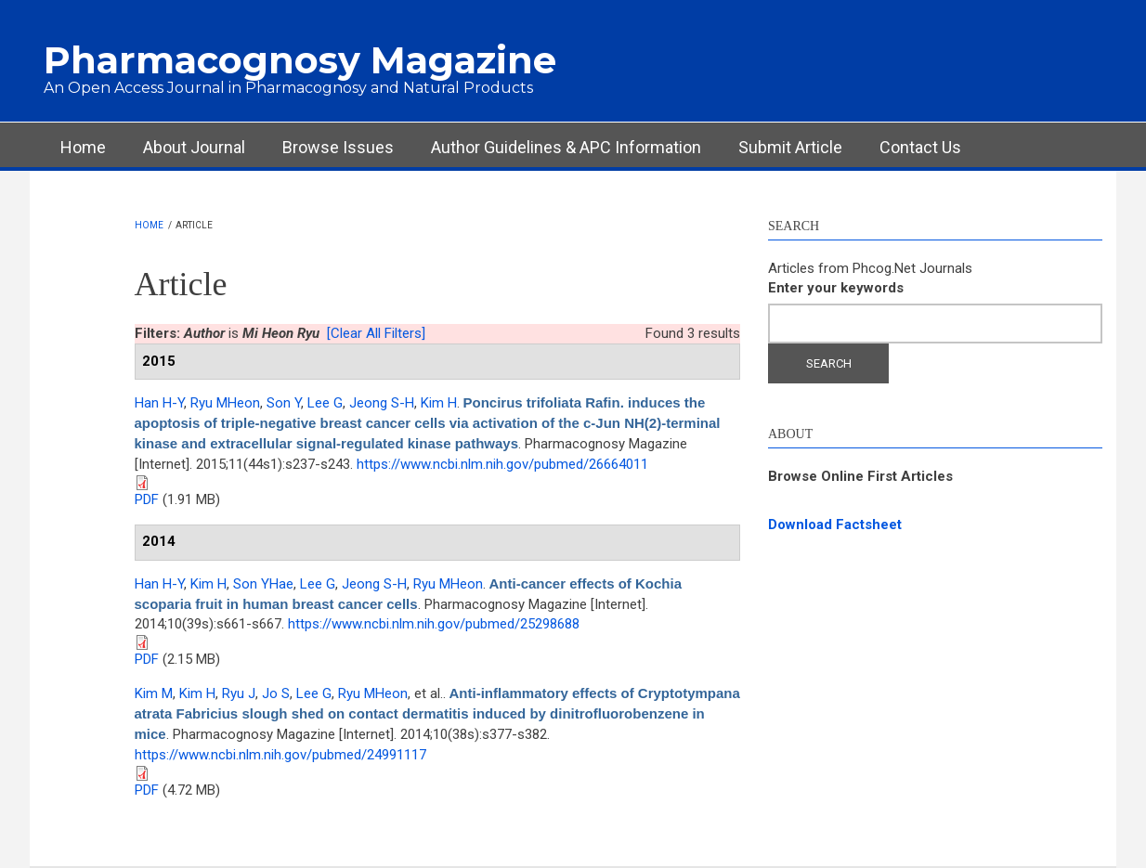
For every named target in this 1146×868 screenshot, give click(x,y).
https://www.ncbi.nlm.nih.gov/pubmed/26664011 (502, 464)
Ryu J (238, 693)
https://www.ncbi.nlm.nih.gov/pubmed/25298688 (434, 623)
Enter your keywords (836, 287)
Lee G (325, 403)
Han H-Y (159, 403)
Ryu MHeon (225, 403)
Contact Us (920, 147)
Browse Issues (338, 147)
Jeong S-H (381, 403)
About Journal (194, 147)
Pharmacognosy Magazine (300, 60)
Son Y (284, 403)
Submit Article (790, 147)
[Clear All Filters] (376, 333)
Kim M (154, 693)
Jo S (276, 693)
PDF (147, 499)
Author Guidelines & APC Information (566, 147)
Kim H (439, 403)
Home (83, 147)
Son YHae (263, 584)
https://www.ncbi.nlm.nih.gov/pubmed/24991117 (280, 754)
